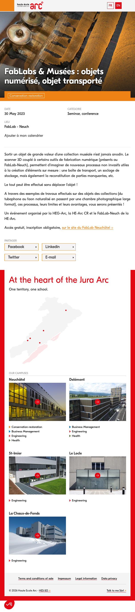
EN (118, 5)
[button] (7, 5)
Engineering (19, 435)
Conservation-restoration (27, 427)
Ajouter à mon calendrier (23, 136)
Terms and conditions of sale (35, 578)
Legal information (86, 578)
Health (16, 440)
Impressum (64, 578)
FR (110, 5)
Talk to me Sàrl (115, 590)
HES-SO (43, 590)
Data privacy (109, 578)
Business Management (25, 431)
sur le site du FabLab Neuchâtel (86, 228)
